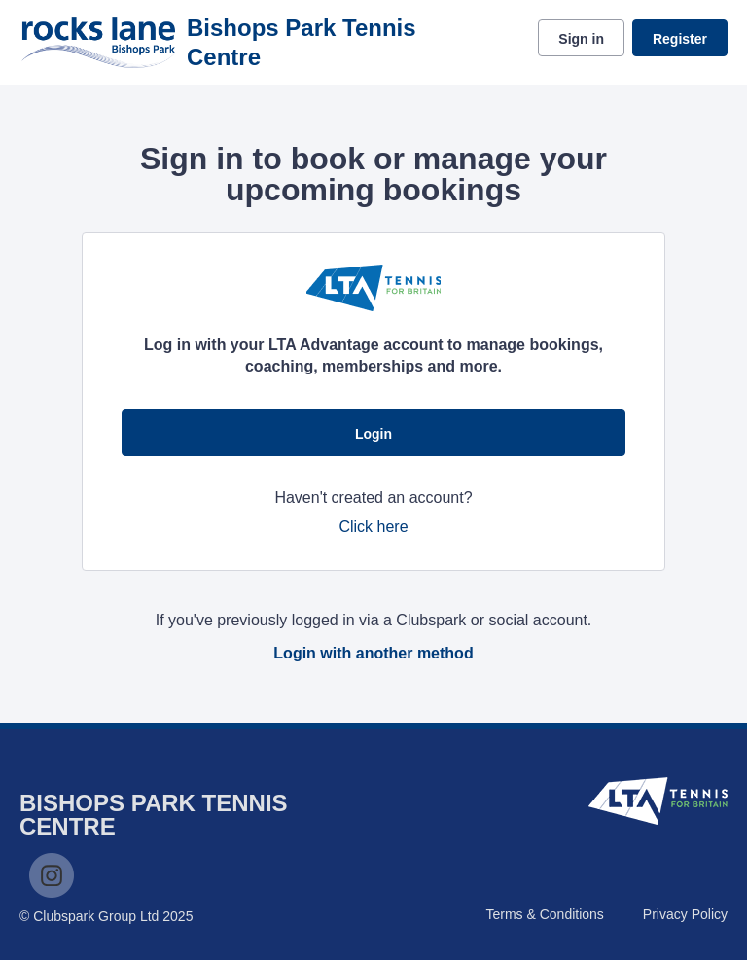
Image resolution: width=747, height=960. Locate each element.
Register (680, 39)
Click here (373, 526)
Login (373, 434)
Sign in (581, 39)
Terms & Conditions (544, 914)
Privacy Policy (685, 914)
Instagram (51, 875)
